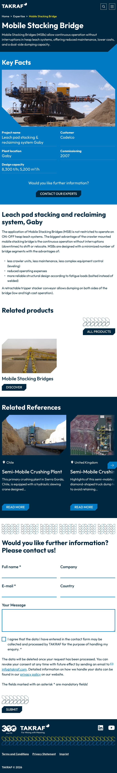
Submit (12, 709)
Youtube (111, 727)
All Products (97, 331)
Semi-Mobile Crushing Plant (32, 471)
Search (104, 7)
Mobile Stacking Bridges (27, 378)
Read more (15, 507)
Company (68, 566)
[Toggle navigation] (112, 7)
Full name (11, 566)
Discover (14, 387)
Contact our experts (58, 194)
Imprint (64, 754)
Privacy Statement (44, 754)
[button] (112, 465)
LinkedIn (100, 727)
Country (67, 585)
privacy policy (30, 674)
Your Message (14, 605)
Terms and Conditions (15, 754)
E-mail (9, 585)
